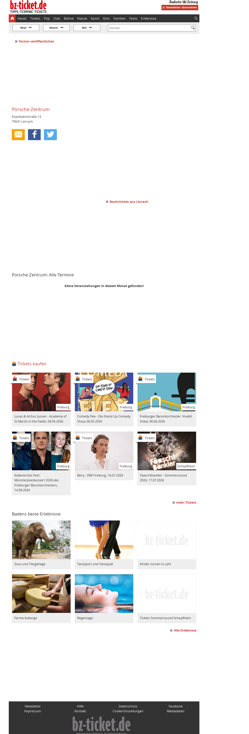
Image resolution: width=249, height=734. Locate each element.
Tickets (35, 18)
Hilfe (80, 694)
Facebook (176, 694)
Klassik (82, 18)
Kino (106, 18)
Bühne (69, 18)
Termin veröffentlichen (37, 30)
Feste (133, 18)
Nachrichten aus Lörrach (129, 190)
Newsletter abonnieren (181, 7)
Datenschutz (128, 694)
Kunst (95, 18)
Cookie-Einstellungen (128, 700)
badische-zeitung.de (58, 729)
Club (56, 18)
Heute (22, 18)
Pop (47, 18)
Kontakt (80, 700)
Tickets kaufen (32, 352)
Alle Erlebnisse (185, 619)
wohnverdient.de (123, 729)
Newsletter (33, 694)
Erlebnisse (148, 18)
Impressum (32, 700)
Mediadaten (175, 700)
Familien (119, 18)
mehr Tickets (186, 491)
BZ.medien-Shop (152, 729)
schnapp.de (85, 729)
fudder (103, 729)
